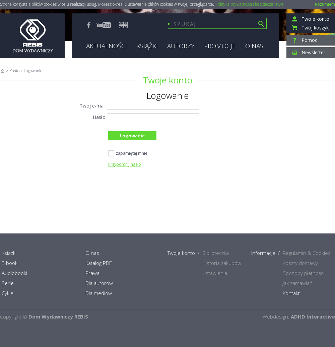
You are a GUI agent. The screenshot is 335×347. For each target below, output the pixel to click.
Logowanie (132, 136)
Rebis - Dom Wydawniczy (32, 35)
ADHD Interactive (313, 316)
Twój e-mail (93, 105)
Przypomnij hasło (124, 164)
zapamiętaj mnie (127, 154)
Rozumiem (325, 4)
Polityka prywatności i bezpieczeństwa (250, 4)
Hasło (99, 117)
